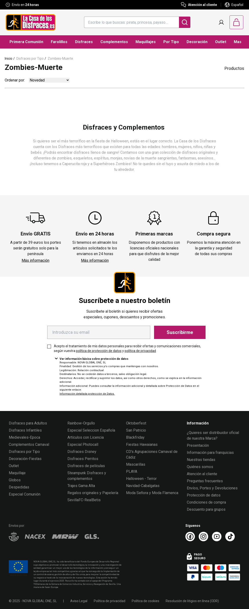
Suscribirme (180, 332)
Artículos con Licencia (85, 437)
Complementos (114, 42)
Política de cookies (145, 601)
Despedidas (19, 487)
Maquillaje (17, 473)
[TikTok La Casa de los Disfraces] (230, 536)
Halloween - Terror (141, 478)
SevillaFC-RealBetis (84, 500)
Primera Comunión (26, 42)
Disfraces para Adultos (28, 423)
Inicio (8, 58)
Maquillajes (146, 42)
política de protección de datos (99, 351)
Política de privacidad (109, 601)
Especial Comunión (24, 494)
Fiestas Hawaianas (142, 444)
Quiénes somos (200, 467)
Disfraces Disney (81, 451)
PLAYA (131, 471)
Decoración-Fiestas (25, 458)
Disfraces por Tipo (30, 58)
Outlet (220, 42)
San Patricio (136, 430)
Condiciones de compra (206, 502)
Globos (15, 480)
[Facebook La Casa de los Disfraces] (190, 536)
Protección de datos (204, 495)
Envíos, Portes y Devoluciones (212, 488)
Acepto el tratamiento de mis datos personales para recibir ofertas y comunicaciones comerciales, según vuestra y (127, 348)
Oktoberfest (136, 423)
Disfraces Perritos (82, 458)
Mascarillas (135, 464)
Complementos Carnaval (29, 444)
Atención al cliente (202, 474)
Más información (35, 260)
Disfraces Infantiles (25, 430)
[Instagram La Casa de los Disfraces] (203, 536)
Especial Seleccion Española (91, 430)
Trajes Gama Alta (81, 485)
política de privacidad (140, 351)
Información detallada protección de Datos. (87, 393)
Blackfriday (135, 437)
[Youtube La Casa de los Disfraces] (216, 536)
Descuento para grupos (206, 509)
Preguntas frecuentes (205, 481)
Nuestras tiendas (201, 459)
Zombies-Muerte (60, 58)
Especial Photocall (82, 444)
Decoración (197, 42)
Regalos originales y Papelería (92, 493)
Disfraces (84, 42)
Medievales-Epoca (24, 437)
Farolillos (59, 42)
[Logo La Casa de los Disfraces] (31, 22)
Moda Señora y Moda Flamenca (152, 493)
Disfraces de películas (86, 466)
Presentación (198, 445)
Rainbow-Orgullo (81, 423)
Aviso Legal (78, 601)
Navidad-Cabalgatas (143, 485)
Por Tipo (171, 42)
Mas (237, 42)
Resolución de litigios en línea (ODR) (192, 601)
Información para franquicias (210, 452)
